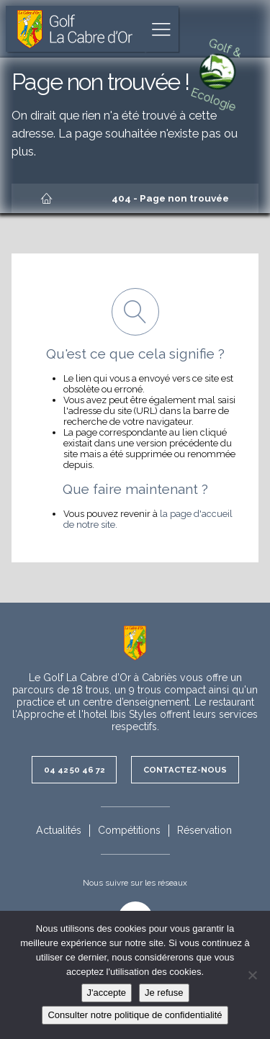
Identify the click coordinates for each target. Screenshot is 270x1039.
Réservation (204, 830)
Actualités (58, 830)
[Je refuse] (252, 975)
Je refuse (164, 992)
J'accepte (107, 992)
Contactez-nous (185, 770)
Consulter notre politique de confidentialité (135, 1014)
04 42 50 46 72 (74, 770)
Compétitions (129, 830)
